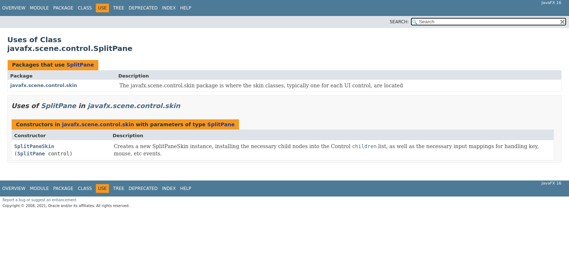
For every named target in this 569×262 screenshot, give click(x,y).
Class (85, 8)
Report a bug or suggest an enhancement (39, 200)
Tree (118, 8)
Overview (13, 8)
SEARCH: (399, 21)
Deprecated (143, 8)
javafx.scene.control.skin (43, 85)
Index (169, 8)
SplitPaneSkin (34, 146)
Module (39, 8)
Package (63, 8)
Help (185, 8)
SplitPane (80, 65)
